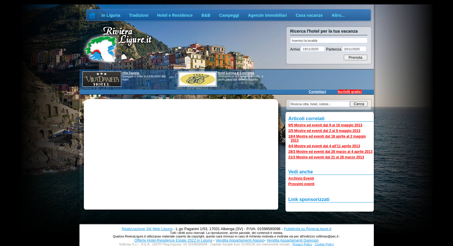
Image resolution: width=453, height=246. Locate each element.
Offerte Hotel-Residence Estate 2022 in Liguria (173, 240)
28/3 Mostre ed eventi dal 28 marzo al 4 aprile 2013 (330, 152)
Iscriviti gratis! (350, 92)
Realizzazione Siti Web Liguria (147, 229)
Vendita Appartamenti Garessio (292, 240)
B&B (205, 15)
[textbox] (329, 40)
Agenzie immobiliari (267, 15)
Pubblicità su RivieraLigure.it (307, 229)
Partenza (333, 49)
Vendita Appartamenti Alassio (239, 240)
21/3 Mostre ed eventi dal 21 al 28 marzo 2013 (326, 157)
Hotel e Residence (175, 15)
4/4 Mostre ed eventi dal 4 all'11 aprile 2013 (324, 146)
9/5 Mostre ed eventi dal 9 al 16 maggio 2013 (325, 125)
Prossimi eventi (301, 184)
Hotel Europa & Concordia (236, 73)
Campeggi (229, 15)
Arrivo (295, 49)
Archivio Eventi (301, 178)
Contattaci (317, 92)
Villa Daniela (131, 73)
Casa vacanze (309, 15)
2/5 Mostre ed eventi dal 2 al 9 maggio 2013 (324, 131)
